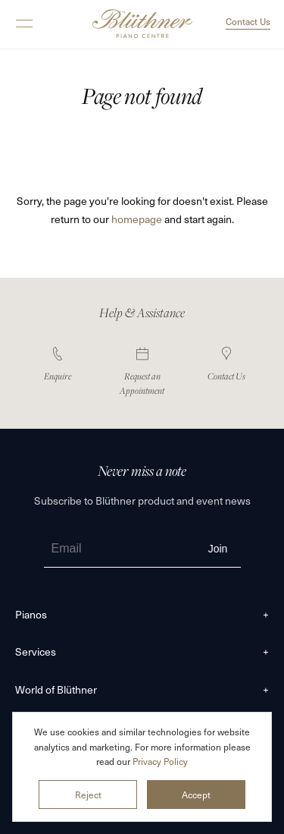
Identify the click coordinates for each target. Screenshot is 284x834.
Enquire (57, 364)
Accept (196, 794)
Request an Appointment (142, 372)
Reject (88, 794)
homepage (136, 219)
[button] (24, 31)
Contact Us (248, 21)
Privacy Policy (160, 761)
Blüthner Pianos (142, 24)
